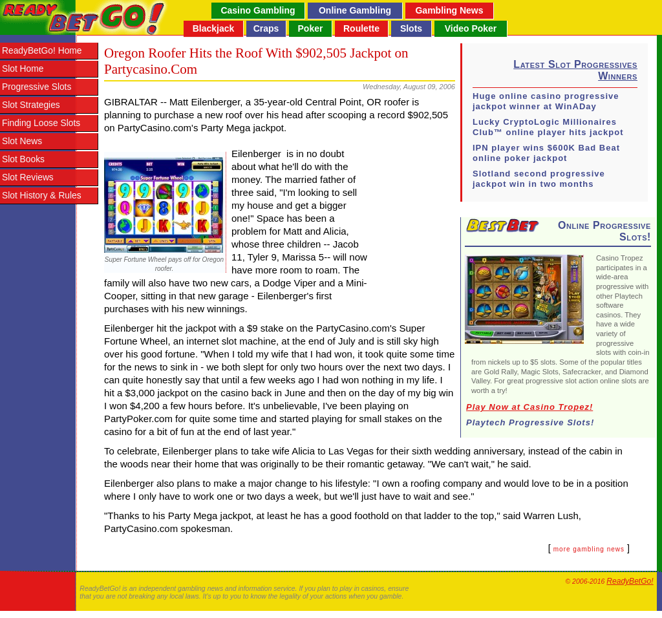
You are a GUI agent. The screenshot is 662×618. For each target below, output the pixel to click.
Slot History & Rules (41, 195)
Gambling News (449, 10)
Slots (411, 28)
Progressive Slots (36, 87)
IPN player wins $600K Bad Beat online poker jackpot (546, 153)
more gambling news (589, 549)
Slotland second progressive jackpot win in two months (539, 179)
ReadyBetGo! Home (41, 51)
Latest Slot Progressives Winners (575, 70)
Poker (310, 28)
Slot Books (23, 159)
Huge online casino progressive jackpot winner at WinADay (546, 101)
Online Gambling (355, 10)
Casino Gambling (257, 10)
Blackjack (214, 28)
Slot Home (22, 69)
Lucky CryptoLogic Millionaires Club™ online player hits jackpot (548, 127)
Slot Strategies (31, 105)
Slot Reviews (28, 177)
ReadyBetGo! (629, 581)
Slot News (22, 141)
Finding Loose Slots (41, 123)
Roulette (361, 28)
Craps (266, 28)
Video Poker (471, 28)
